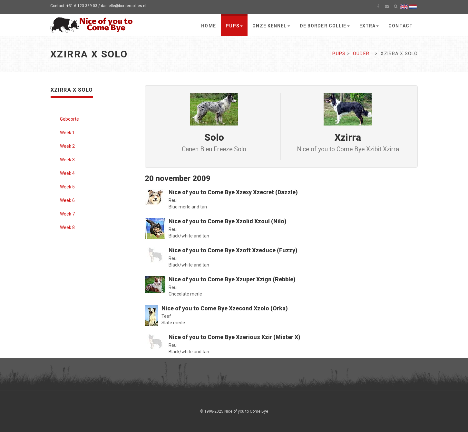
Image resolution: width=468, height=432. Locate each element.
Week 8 (67, 227)
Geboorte (69, 119)
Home (208, 25)
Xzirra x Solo (72, 90)
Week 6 (67, 200)
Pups (234, 25)
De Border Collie (325, 25)
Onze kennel (271, 25)
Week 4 (67, 173)
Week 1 (67, 132)
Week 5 (67, 186)
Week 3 (67, 159)
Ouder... (363, 53)
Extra (369, 25)
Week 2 (67, 146)
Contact (400, 25)
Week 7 (67, 213)
